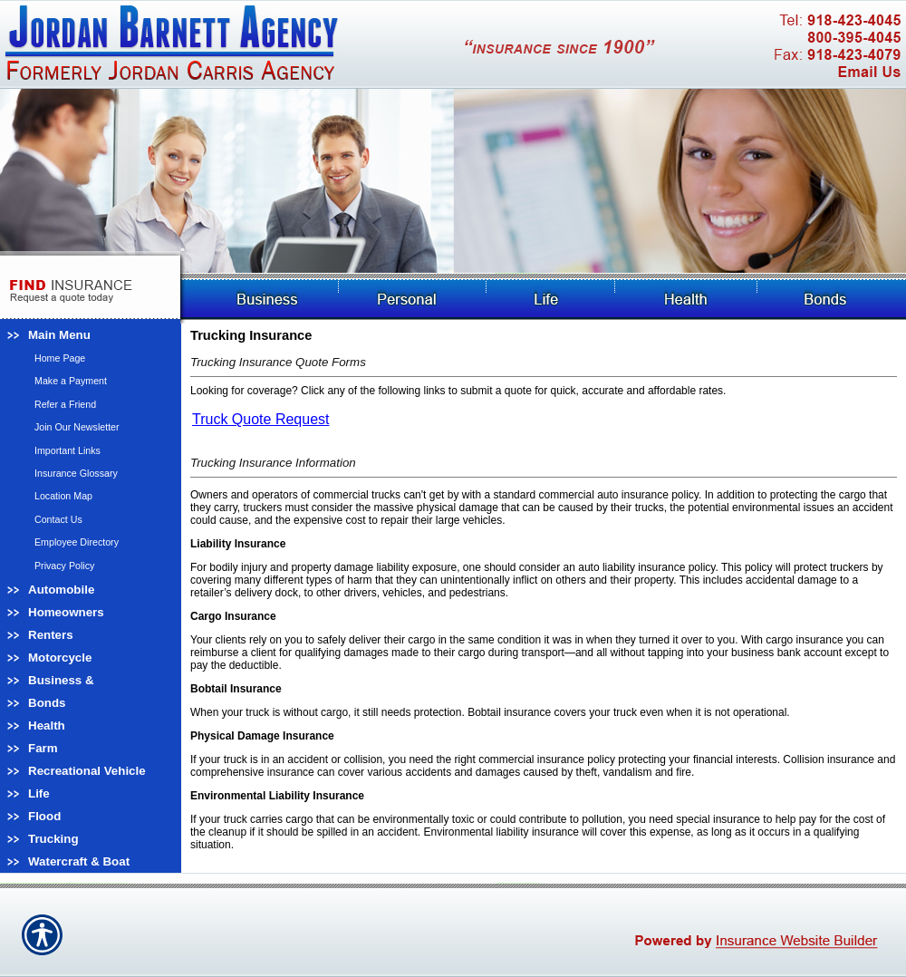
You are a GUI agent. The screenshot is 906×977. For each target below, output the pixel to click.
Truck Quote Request (260, 419)
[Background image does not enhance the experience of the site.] (90, 335)
